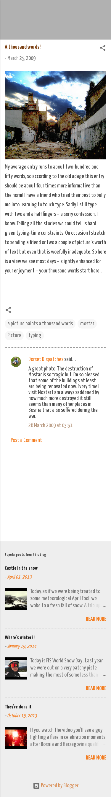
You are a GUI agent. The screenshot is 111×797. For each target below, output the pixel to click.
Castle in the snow (21, 568)
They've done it (18, 707)
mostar (87, 323)
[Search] (102, 12)
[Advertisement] (55, 490)
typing (34, 335)
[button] (102, 48)
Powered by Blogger (55, 785)
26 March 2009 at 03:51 (50, 425)
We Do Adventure (56, 10)
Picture (14, 335)
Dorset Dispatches (45, 359)
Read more (96, 619)
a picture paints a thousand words (40, 323)
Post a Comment (26, 440)
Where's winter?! (20, 637)
